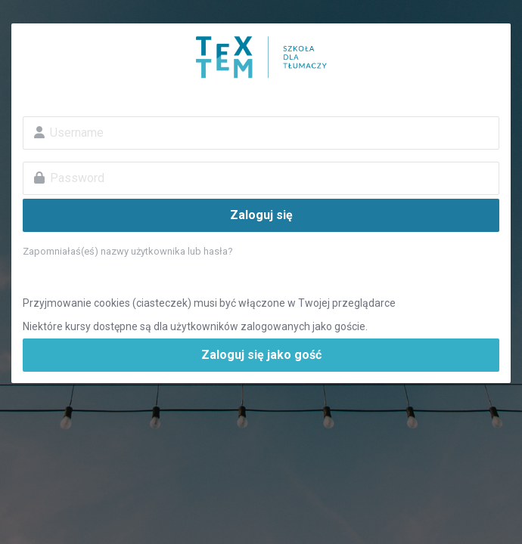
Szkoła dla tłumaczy (261, 57)
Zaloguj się (261, 215)
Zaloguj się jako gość (261, 355)
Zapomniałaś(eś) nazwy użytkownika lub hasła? (128, 251)
